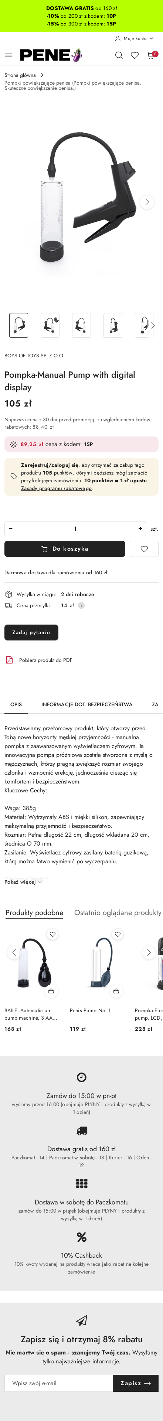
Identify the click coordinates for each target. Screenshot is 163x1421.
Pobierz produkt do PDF (38, 660)
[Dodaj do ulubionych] (144, 549)
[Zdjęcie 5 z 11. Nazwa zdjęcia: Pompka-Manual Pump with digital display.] (144, 325)
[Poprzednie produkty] (14, 953)
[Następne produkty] (149, 953)
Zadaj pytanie (31, 632)
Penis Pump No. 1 (90, 1010)
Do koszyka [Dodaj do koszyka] (65, 548)
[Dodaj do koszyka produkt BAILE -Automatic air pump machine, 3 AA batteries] (51, 991)
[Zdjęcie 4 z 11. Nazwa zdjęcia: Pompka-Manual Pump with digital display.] (113, 325)
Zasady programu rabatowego (56, 488)
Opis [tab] (16, 704)
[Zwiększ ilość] (140, 528)
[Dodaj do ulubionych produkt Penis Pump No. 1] (117, 934)
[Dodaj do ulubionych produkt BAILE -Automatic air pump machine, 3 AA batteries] (52, 934)
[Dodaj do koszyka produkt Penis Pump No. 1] (116, 991)
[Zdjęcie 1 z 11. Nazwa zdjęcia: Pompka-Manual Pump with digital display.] (18, 325)
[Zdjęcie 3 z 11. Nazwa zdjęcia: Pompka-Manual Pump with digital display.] (81, 325)
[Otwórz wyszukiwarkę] (119, 55)
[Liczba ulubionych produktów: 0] (134, 55)
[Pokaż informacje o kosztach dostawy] (81, 605)
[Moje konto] (134, 38)
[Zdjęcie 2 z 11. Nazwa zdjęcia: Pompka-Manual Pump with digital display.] (50, 325)
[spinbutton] (75, 528)
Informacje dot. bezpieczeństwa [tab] (87, 704)
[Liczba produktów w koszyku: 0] (150, 55)
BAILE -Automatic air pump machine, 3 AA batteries (28, 1014)
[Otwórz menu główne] (8, 55)
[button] (147, 202)
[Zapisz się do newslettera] (58, 1383)
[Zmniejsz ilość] (10, 528)
